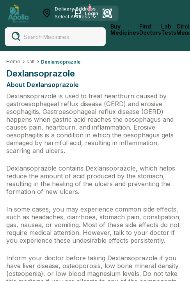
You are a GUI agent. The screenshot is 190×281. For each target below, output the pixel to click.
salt (31, 61)
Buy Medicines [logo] (124, 29)
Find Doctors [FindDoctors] (150, 29)
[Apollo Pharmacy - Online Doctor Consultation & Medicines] (18, 13)
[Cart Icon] (77, 13)
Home (13, 61)
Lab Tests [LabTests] (168, 29)
